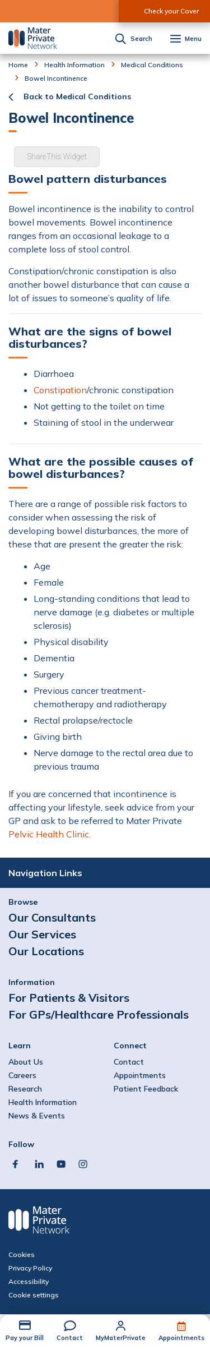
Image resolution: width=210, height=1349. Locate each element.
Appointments (181, 1338)
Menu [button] (193, 39)
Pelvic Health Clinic (48, 834)
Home (18, 65)
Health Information (74, 65)
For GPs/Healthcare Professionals (98, 1014)
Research (25, 1089)
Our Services (42, 934)
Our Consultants (52, 917)
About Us (25, 1062)
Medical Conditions (152, 65)
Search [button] (141, 39)
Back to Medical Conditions (77, 96)
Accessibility (28, 1282)
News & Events (36, 1116)
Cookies (21, 1255)
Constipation (60, 389)
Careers (22, 1075)
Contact (70, 1338)
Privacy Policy (30, 1268)
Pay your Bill (25, 1338)
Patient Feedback (146, 1089)
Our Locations (46, 951)
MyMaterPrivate (121, 1338)
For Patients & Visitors (68, 998)
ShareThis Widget (57, 156)
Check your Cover (171, 11)
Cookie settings (33, 1295)
